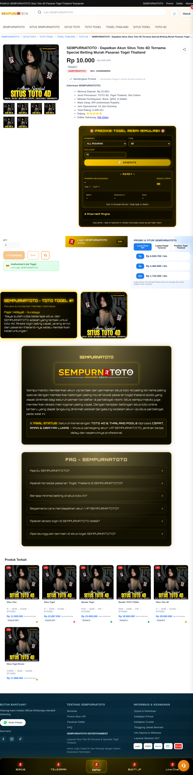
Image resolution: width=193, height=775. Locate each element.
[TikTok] (20, 739)
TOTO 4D (160, 26)
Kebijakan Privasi (143, 716)
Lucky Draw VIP (142, 247)
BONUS (20, 766)
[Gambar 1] (9, 109)
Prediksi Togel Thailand (181, 247)
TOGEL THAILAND (117, 26)
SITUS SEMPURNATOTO (44, 26)
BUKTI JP (134, 766)
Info (120, 241)
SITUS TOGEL (141, 26)
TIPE (149, 142)
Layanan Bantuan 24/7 (146, 738)
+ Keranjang (14, 255)
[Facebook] (3, 739)
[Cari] (39, 12)
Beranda (72, 711)
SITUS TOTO (72, 26)
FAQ (69, 727)
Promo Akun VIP (76, 716)
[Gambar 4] (50, 109)
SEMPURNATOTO (153, 3)
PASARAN (105, 142)
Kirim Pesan (12, 722)
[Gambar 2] (23, 109)
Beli (33, 255)
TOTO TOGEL (93, 26)
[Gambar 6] (23, 122)
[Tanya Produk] (45, 255)
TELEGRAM (58, 766)
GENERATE (127, 162)
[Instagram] (12, 739)
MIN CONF (105, 153)
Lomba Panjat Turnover (161, 247)
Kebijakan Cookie (144, 721)
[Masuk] (186, 13)
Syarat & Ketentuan (145, 711)
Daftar (179, 3)
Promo (169, 3)
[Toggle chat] (183, 765)
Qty (5, 240)
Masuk (189, 3)
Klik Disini (102, 117)
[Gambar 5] (9, 122)
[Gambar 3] (36, 109)
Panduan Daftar (76, 721)
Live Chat (172, 766)
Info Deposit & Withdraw (147, 732)
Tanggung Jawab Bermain (148, 727)
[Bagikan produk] (184, 49)
